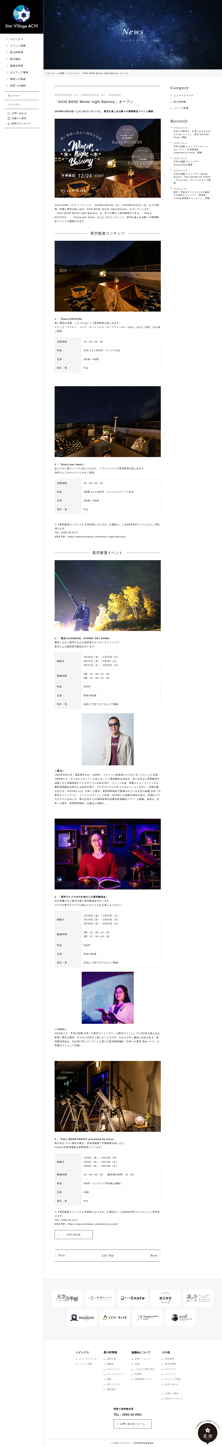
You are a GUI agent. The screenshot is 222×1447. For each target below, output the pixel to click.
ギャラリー (14, 95)
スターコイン (113, 1369)
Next (153, 1255)
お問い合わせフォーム (132, 1424)
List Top (108, 1255)
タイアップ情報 (173, 1379)
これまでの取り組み (145, 1369)
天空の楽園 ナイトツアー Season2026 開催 (192, 161)
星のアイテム (113, 1384)
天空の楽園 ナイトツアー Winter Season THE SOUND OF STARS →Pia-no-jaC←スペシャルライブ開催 (192, 176)
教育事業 (111, 1389)
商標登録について (144, 1379)
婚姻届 (110, 1364)
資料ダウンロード (19, 123)
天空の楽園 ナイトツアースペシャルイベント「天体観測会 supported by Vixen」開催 (192, 148)
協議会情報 (16, 65)
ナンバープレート (116, 1374)
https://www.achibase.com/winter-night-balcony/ (97, 536)
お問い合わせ (17, 113)
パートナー (14, 104)
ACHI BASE (74, 1234)
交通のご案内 (17, 118)
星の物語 (15, 59)
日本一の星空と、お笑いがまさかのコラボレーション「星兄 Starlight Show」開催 (192, 132)
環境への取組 (18, 79)
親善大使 (111, 1359)
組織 (137, 1364)
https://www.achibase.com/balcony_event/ (93, 1224)
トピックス (16, 39)
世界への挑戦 (18, 85)
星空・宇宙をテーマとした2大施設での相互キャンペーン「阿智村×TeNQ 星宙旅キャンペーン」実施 (192, 193)
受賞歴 (138, 1374)
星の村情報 (16, 52)
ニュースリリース (183, 95)
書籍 (109, 1379)
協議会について (141, 1352)
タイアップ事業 (19, 72)
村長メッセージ (142, 1359)
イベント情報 (18, 45)
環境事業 (169, 1359)
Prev (61, 1255)
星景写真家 (170, 1364)
